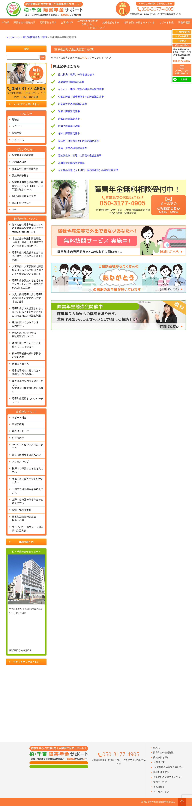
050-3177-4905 (158, 9)
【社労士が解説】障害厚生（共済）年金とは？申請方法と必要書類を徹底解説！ (27, 242)
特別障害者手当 (20, 364)
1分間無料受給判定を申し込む (87, 22)
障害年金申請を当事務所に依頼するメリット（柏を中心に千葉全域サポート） (27, 186)
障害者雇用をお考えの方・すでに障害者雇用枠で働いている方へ (27, 386)
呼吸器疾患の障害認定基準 (72, 104)
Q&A (14, 209)
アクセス (181, 41)
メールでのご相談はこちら (168, 207)
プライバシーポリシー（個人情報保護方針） (27, 529)
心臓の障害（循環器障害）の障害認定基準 (81, 96)
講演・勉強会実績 (21, 510)
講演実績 (17, 133)
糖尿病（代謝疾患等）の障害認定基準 (78, 141)
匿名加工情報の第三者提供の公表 (24, 518)
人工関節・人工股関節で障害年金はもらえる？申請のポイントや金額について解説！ (27, 270)
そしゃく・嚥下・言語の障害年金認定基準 (81, 89)
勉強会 (15, 119)
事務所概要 (184, 22)
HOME (5, 22)
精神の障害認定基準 (69, 133)
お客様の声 (67, 22)
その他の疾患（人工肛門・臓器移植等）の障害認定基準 (88, 170)
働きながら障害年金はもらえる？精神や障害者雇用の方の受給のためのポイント (27, 228)
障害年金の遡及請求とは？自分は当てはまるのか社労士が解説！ (27, 256)
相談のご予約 (182, 45)
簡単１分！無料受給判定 (25, 168)
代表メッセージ (20, 431)
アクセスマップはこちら (26, 662)
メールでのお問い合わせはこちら (155, 3)
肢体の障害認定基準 (69, 126)
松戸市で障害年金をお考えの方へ (27, 470)
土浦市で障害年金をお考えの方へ (27, 491)
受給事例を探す (48, 22)
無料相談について (21, 203)
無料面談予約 (26, 542)
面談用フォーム (59, 763)
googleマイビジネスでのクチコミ (27, 446)
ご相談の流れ (19, 162)
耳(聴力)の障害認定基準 (71, 82)
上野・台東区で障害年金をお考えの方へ (27, 501)
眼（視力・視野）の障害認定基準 (76, 74)
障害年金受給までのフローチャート (27, 400)
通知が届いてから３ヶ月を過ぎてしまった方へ (26, 345)
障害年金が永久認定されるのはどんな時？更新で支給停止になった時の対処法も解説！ (27, 312)
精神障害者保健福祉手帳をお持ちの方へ (26, 355)
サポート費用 (182, 36)
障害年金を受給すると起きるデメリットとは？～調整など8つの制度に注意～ (27, 284)
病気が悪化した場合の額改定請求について (24, 334)
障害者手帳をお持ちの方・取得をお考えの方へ (26, 372)
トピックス (18, 139)
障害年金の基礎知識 (24, 22)
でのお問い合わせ (182, 71)
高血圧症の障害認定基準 (71, 163)
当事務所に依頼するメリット (139, 22)
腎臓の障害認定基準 (69, 111)
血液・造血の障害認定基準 (72, 148)
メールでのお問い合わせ (26, 104)
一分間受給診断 (182, 31)
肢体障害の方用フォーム (59, 767)
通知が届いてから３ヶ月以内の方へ (25, 324)
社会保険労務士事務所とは (26, 455)
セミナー (17, 126)
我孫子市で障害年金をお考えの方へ (27, 481)
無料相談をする (110, 22)
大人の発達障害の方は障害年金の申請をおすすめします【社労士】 (27, 298)
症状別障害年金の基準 (24, 196)
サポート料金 (166, 22)
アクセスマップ (96, 27)
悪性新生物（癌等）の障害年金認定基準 (79, 155)
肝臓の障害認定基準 (69, 118)
